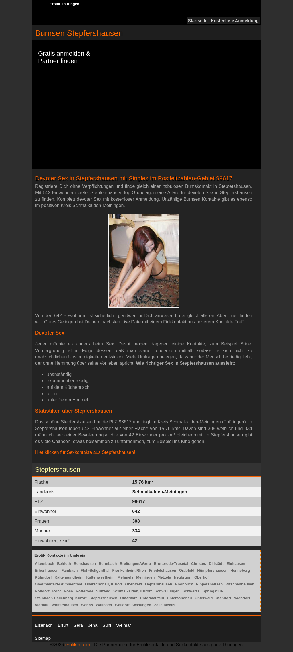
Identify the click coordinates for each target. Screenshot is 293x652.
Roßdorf (42, 591)
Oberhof (201, 577)
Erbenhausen (46, 570)
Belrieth (64, 563)
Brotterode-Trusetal (171, 563)
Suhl (106, 625)
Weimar (123, 625)
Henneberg (240, 570)
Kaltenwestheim (100, 577)
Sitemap (43, 638)
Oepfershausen (158, 584)
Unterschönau (179, 598)
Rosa (68, 591)
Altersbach (44, 563)
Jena (93, 625)
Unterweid (204, 598)
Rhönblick (184, 584)
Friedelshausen (162, 570)
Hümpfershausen (212, 570)
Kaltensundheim (68, 577)
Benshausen (85, 563)
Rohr (56, 591)
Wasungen (141, 605)
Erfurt (63, 625)
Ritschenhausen (239, 584)
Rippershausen (209, 584)
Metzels (164, 577)
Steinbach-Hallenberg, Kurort (61, 598)
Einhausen (235, 563)
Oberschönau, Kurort (103, 584)
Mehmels (126, 577)
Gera (78, 625)
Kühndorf (43, 577)
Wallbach (104, 605)
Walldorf (122, 605)
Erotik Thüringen (64, 4)
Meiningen (145, 577)
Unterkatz (128, 598)
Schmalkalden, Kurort (132, 591)
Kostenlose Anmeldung (235, 20)
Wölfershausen (64, 605)
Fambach (69, 570)
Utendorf (223, 598)
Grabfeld (186, 570)
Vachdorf (242, 598)
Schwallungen (167, 591)
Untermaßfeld (152, 598)
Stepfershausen (104, 598)
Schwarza (191, 591)
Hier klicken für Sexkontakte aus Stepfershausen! (85, 452)
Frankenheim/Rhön (129, 570)
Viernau (41, 605)
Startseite (197, 20)
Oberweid (133, 584)
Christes (198, 563)
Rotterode (84, 591)
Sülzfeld (103, 591)
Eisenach (44, 625)
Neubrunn (182, 577)
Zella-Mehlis (164, 605)
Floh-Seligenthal (94, 570)
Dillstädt (216, 563)
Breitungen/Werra (135, 563)
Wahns (87, 605)
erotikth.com (77, 644)
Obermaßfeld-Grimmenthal (58, 584)
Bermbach (108, 563)
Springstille (213, 591)
